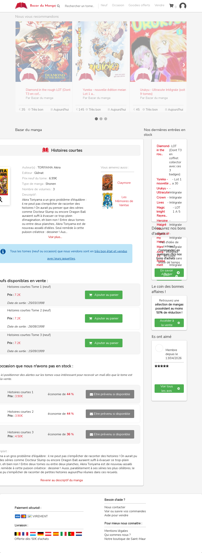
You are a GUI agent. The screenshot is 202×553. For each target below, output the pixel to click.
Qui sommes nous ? (117, 535)
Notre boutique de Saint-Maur (125, 539)
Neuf (104, 5)
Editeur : (27, 173)
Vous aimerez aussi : (115, 167)
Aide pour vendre (116, 515)
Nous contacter (114, 507)
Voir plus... (55, 237)
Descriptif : (29, 194)
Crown (161, 197)
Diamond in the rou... (163, 150)
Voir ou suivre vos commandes (125, 511)
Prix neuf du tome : (35, 178)
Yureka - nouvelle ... (164, 181)
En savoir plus (170, 272)
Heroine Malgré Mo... (162, 225)
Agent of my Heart (163, 238)
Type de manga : (33, 184)
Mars (160, 247)
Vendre (159, 5)
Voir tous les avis (170, 388)
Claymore (124, 183)
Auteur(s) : (29, 167)
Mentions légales (116, 531)
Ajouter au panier (103, 295)
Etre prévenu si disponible (110, 394)
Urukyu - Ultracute (163, 190)
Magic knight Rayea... (162, 212)
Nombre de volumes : (37, 189)
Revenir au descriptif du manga (61, 480)
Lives (160, 203)
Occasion (118, 5)
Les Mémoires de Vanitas (124, 201)
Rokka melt (161, 263)
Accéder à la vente (170, 323)
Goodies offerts (139, 5)
